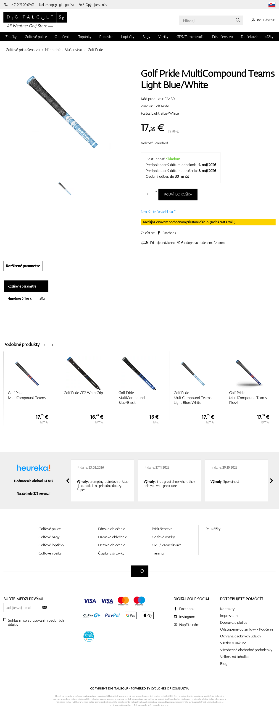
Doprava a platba (233, 622)
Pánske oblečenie (111, 528)
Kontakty (227, 608)
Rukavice (106, 36)
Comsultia (180, 688)
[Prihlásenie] (263, 20)
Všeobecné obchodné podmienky (246, 649)
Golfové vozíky (50, 553)
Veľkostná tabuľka (234, 656)
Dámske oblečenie (112, 536)
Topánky (85, 36)
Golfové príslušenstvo (23, 49)
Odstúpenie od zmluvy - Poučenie (246, 629)
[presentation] (44, 344)
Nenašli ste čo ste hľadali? (158, 211)
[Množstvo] (149, 194)
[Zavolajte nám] (18, 4)
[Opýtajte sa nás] (93, 4)
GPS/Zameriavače (190, 36)
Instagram (187, 616)
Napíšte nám (189, 624)
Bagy (146, 36)
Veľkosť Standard (154, 142)
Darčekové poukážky (257, 36)
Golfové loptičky (51, 544)
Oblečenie (62, 36)
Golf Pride (95, 49)
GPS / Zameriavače (167, 544)
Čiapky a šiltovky (111, 553)
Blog (223, 663)
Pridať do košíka (178, 194)
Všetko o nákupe (233, 642)
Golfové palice (36, 36)
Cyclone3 (158, 688)
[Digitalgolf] (139, 571)
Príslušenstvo (222, 36)
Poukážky (213, 528)
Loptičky (127, 36)
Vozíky (163, 36)
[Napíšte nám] (56, 4)
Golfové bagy (49, 536)
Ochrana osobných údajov (240, 636)
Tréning (158, 553)
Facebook (169, 233)
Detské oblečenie (111, 544)
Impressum (229, 615)
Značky (11, 36)
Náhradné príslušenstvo (63, 49)
